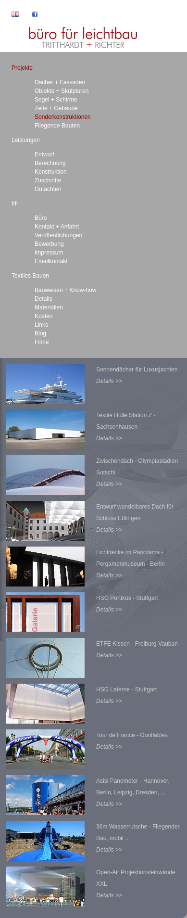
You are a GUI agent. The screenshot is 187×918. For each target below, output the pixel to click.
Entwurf (44, 154)
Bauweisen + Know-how (65, 290)
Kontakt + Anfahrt (57, 226)
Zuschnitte (48, 180)
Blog (40, 333)
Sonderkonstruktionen (63, 117)
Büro (41, 218)
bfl (15, 203)
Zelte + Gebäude (56, 108)
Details (43, 298)
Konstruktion (51, 171)
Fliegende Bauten (57, 125)
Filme (42, 342)
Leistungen (26, 140)
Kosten (43, 316)
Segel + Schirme (56, 99)
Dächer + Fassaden (60, 82)
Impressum (49, 252)
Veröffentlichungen (58, 235)
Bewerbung (49, 244)
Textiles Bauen (30, 275)
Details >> (109, 381)
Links (41, 324)
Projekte (22, 67)
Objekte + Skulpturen (61, 91)
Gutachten (48, 189)
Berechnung (50, 163)
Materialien (49, 307)
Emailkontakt (51, 261)
